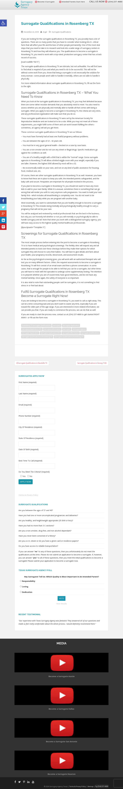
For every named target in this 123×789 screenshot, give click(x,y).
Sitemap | (92, 786)
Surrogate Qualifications (61, 32)
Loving (25, 586)
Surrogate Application (30, 333)
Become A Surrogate (43, 2)
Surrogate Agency (79, 329)
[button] (3, 23)
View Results (61, 603)
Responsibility (28, 581)
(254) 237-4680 (114, 1)
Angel (45, 32)
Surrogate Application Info (50, 333)
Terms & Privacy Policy (28, 495)
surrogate (66, 329)
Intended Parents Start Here (70, 2)
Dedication (27, 592)
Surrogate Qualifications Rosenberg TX (69, 337)
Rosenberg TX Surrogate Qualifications (36, 325)
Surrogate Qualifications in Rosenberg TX (37, 337)
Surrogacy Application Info (32, 329)
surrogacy (56, 325)
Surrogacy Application (71, 325)
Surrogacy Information (52, 329)
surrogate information (70, 333)
